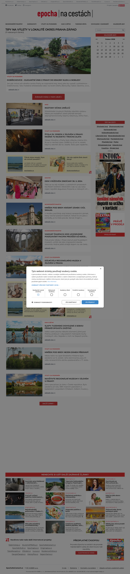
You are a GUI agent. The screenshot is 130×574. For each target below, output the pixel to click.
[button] (65, 285)
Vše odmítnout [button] (70, 302)
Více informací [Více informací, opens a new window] (52, 281)
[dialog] (65, 287)
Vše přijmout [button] (90, 302)
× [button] (100, 268)
